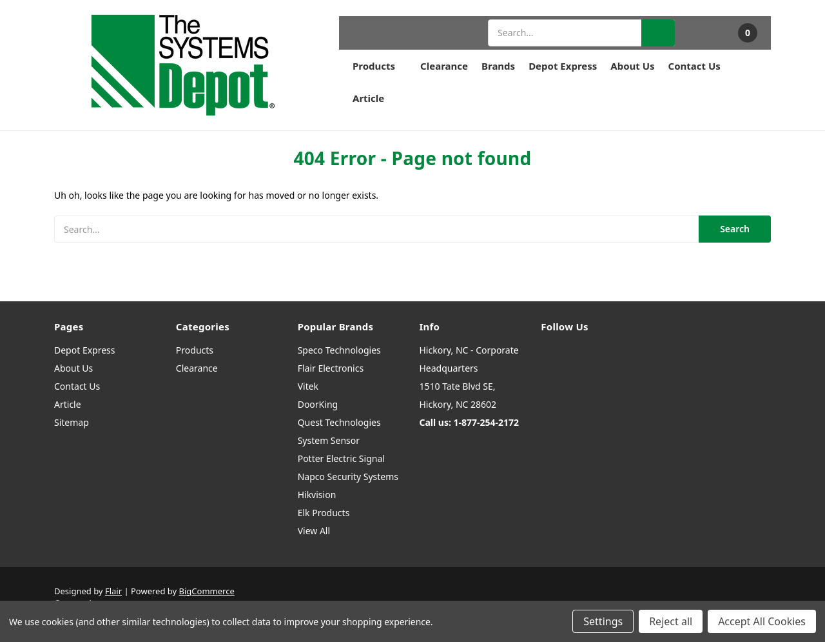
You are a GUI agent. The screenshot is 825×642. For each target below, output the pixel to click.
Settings (603, 621)
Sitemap (71, 422)
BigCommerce (207, 591)
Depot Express (563, 65)
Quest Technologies (339, 422)
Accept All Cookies (762, 621)
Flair (113, 591)
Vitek (308, 386)
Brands (498, 65)
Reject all (670, 621)
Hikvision (317, 494)
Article (368, 98)
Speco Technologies (339, 350)
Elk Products (324, 513)
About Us (632, 65)
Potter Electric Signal (341, 458)
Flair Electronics (331, 368)
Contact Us (694, 65)
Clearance (444, 65)
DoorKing (318, 404)
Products (380, 65)
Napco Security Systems (348, 476)
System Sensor (329, 440)
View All (314, 531)
